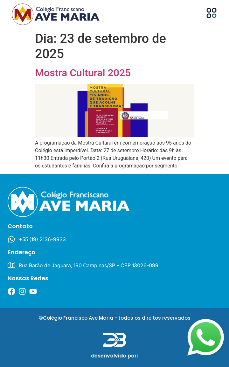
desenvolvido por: (114, 355)
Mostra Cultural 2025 (83, 73)
